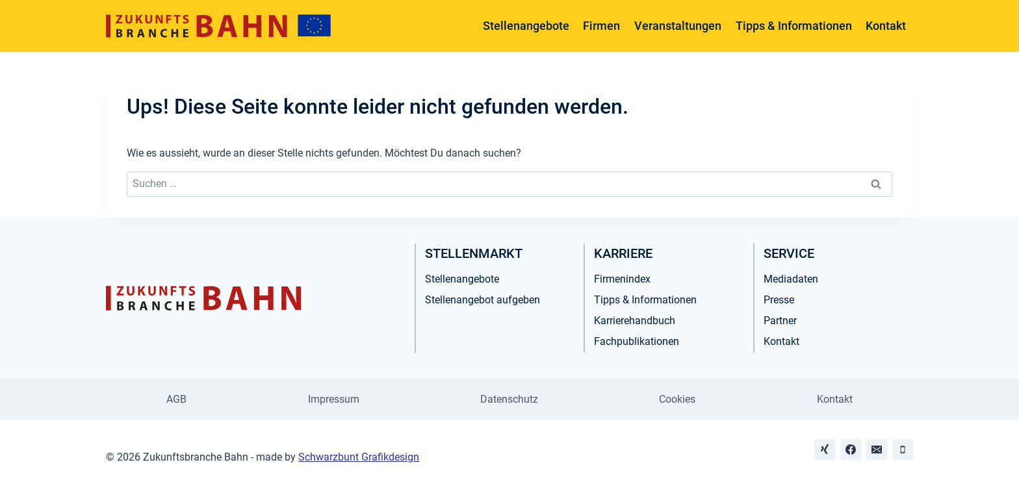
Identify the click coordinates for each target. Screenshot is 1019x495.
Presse (779, 300)
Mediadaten (791, 279)
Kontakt (886, 25)
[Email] (876, 449)
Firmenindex (622, 279)
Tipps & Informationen (794, 25)
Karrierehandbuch (634, 320)
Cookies (677, 399)
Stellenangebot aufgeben (482, 300)
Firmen (601, 25)
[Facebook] (850, 449)
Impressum (333, 399)
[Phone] (902, 449)
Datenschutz (509, 399)
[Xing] (824, 449)
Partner (780, 320)
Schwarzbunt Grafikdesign (358, 457)
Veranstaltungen (677, 25)
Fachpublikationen (636, 341)
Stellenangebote (526, 25)
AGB (176, 399)
